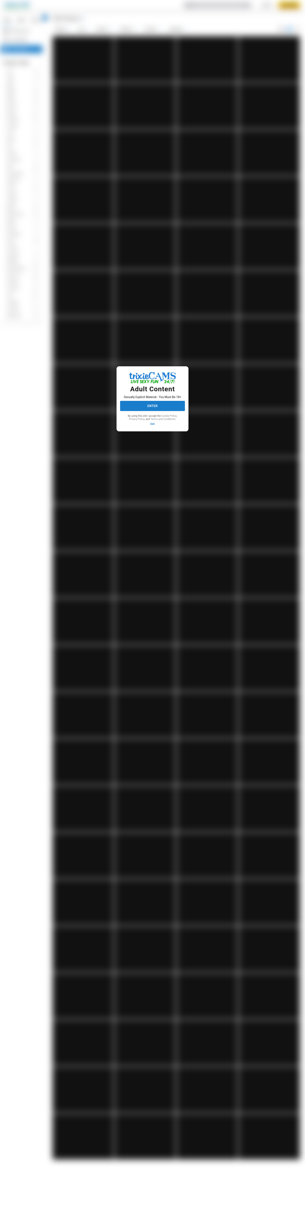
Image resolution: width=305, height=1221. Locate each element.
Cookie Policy (169, 415)
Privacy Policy (137, 419)
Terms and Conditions (163, 419)
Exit (152, 423)
